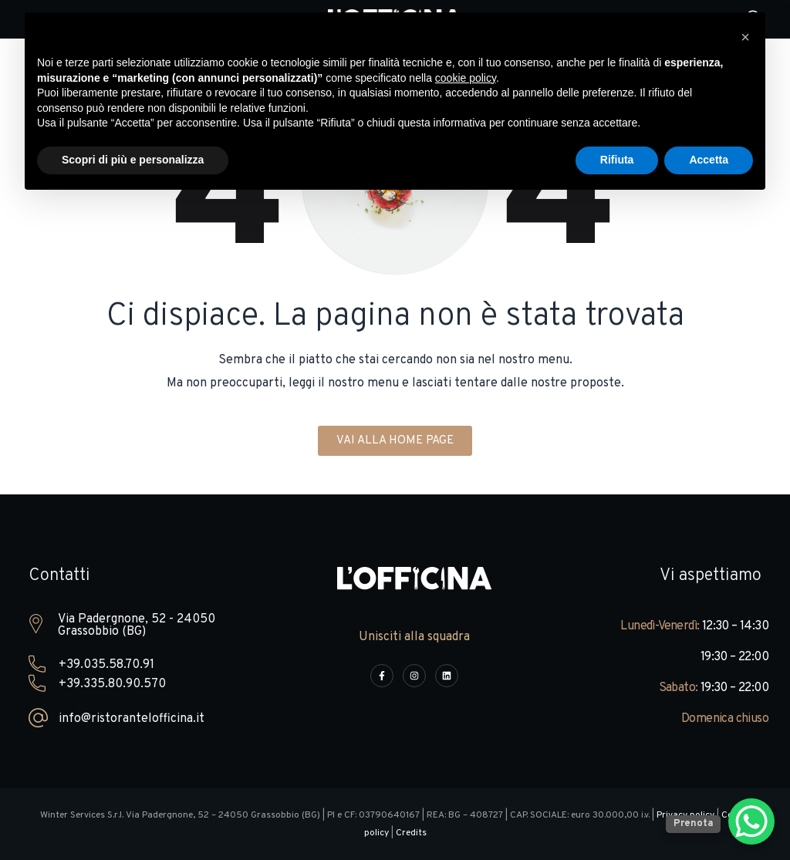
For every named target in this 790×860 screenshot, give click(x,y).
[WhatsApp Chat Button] (751, 821)
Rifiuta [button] (617, 159)
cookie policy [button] (465, 78)
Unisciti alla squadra (414, 637)
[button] (745, 37)
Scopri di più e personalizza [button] (133, 159)
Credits (411, 833)
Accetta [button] (708, 159)
